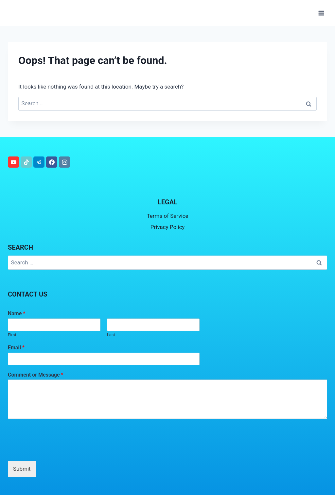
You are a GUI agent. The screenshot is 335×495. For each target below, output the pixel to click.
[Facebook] (51, 162)
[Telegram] (38, 162)
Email (16, 347)
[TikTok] (26, 162)
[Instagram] (64, 162)
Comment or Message (35, 375)
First (12, 334)
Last (111, 334)
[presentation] (57, 450)
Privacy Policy (167, 227)
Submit (22, 468)
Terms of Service (167, 216)
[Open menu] (321, 13)
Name (16, 313)
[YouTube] (13, 162)
